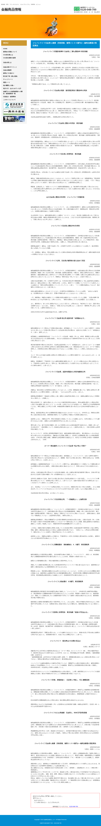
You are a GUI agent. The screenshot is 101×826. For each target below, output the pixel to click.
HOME (5, 48)
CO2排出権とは (8, 55)
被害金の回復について (10, 51)
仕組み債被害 (7, 70)
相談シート (6, 82)
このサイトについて (9, 99)
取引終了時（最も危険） (10, 76)
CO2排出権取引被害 (9, 58)
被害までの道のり (8, 73)
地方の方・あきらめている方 (12, 88)
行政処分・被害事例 (9, 96)
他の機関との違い (8, 85)
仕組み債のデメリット (10, 67)
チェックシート (8, 79)
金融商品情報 (11, 9)
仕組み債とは (7, 62)
